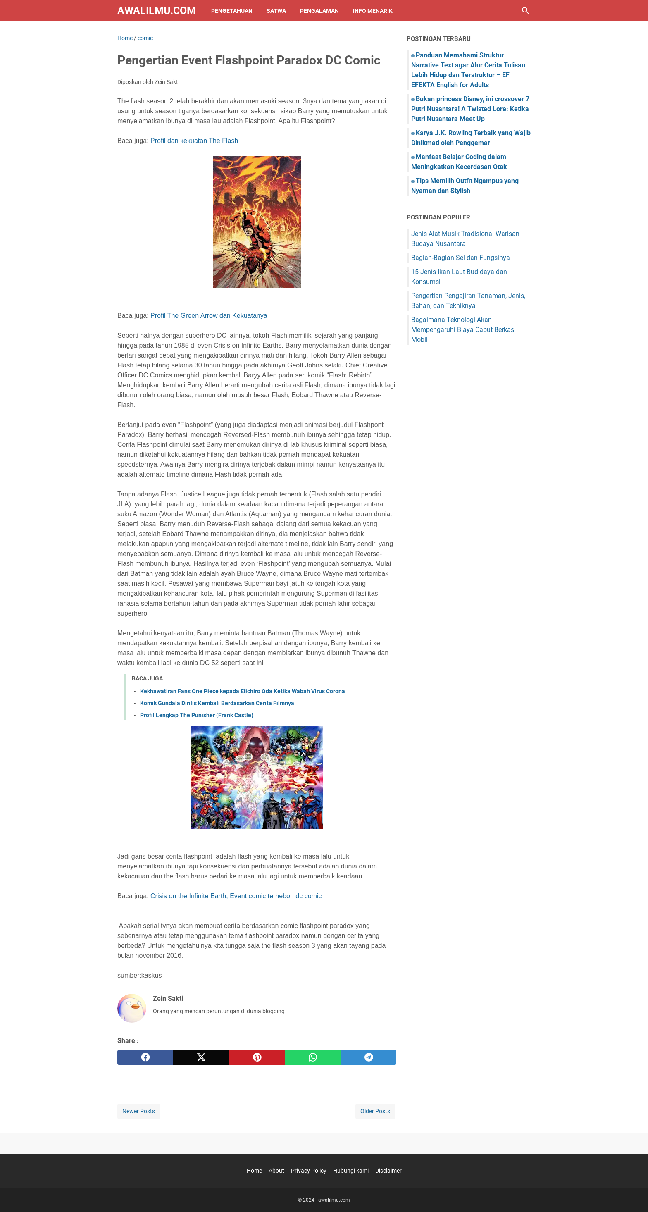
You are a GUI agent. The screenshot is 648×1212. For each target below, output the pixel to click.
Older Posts (375, 1111)
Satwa (276, 10)
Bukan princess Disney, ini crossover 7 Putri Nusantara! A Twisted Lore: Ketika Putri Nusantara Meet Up (470, 109)
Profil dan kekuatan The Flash (194, 140)
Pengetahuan (232, 10)
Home (254, 1170)
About (276, 1170)
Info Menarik (373, 10)
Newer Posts (138, 1111)
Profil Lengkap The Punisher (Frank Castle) (196, 715)
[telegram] (368, 1057)
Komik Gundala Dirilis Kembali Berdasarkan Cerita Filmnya (217, 703)
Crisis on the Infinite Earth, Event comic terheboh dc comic (236, 895)
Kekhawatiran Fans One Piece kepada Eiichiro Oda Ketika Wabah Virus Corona (242, 691)
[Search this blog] (526, 11)
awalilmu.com (156, 11)
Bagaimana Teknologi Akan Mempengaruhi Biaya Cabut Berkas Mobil (462, 330)
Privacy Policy (308, 1170)
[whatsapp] (313, 1057)
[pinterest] (257, 1057)
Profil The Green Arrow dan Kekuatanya (208, 315)
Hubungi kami (351, 1170)
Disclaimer (388, 1170)
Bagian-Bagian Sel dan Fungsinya (460, 258)
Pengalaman (319, 10)
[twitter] (201, 1057)
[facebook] (145, 1057)
